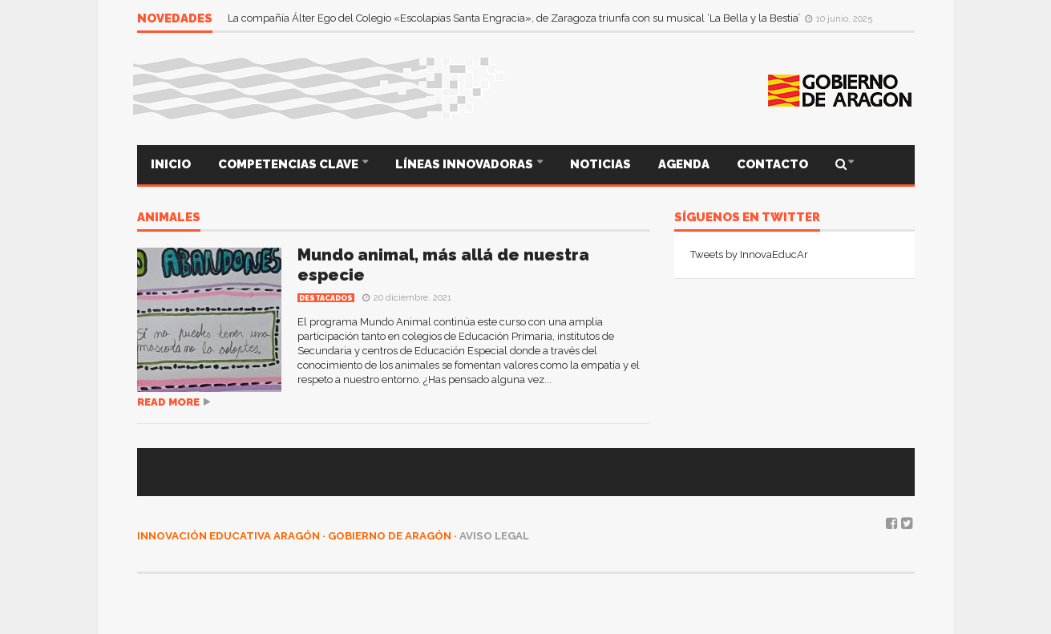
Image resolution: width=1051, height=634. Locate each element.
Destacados (326, 298)
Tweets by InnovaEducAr (749, 254)
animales (168, 218)
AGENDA (683, 164)
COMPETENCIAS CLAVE (289, 164)
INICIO (171, 164)
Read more (168, 402)
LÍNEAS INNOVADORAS (465, 164)
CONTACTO (772, 164)
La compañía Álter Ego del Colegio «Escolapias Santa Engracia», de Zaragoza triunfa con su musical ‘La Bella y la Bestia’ (515, 18)
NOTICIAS (600, 164)
